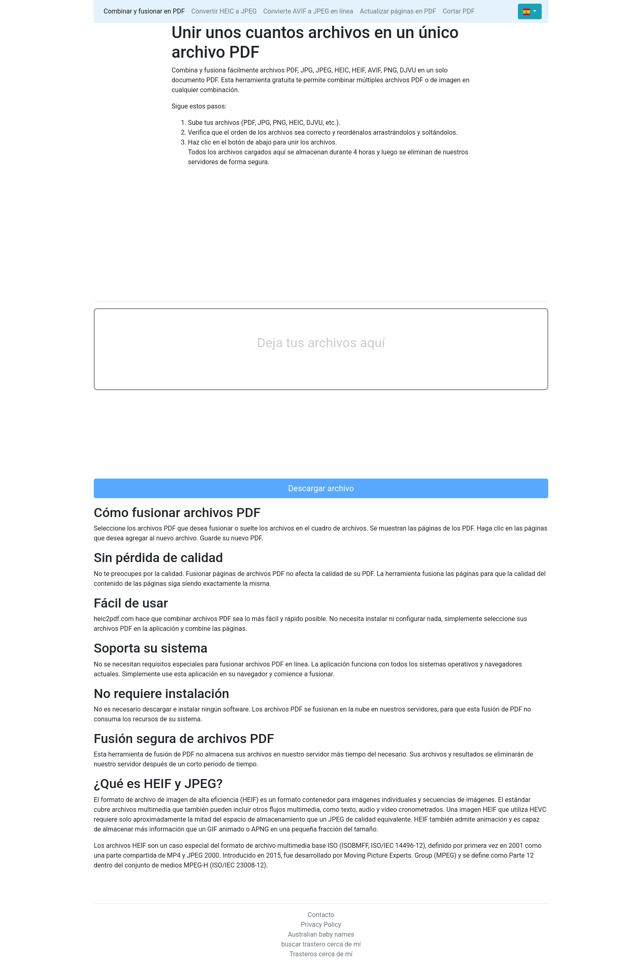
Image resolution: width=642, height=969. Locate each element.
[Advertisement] (321, 237)
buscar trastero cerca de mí (321, 944)
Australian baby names (321, 934)
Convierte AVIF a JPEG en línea (308, 11)
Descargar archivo (321, 488)
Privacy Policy (321, 924)
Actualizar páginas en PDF (398, 11)
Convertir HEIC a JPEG (224, 11)
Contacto (321, 915)
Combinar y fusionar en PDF (144, 11)
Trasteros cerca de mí (321, 954)
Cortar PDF (459, 11)
